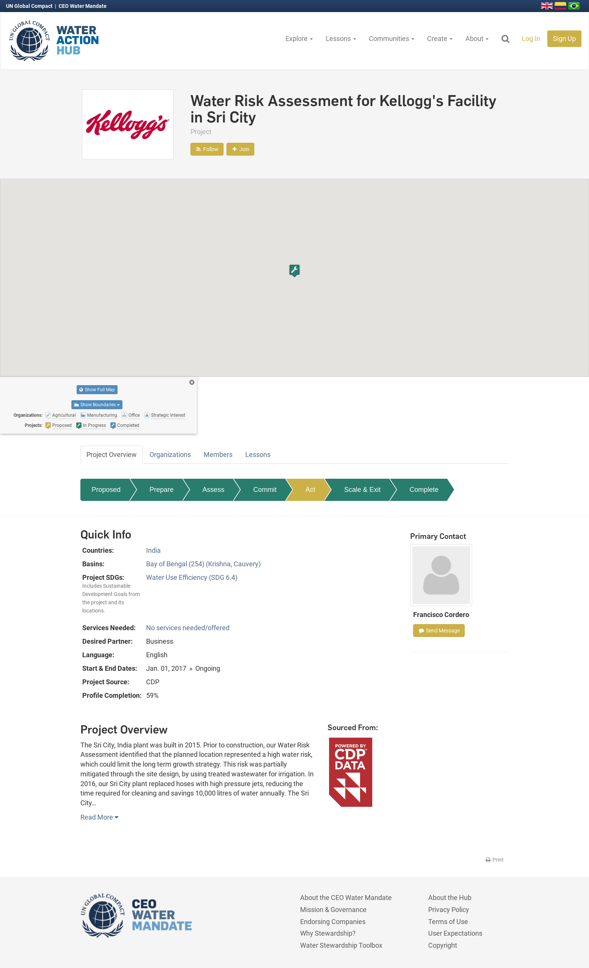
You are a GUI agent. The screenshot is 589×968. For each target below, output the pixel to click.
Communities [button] (391, 38)
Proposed (106, 489)
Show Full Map (97, 389)
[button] (294, 271)
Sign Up (564, 38)
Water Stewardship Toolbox (341, 945)
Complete (423, 489)
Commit (264, 489)
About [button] (477, 38)
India (153, 550)
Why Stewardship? (328, 933)
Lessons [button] (341, 38)
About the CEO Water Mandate (346, 897)
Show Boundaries (97, 404)
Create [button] (440, 38)
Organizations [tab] (170, 454)
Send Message (439, 631)
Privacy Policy (448, 910)
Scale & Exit (362, 489)
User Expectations (455, 933)
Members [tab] (218, 454)
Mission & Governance (333, 910)
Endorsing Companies (332, 922)
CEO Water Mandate (83, 6)
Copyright (442, 945)
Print (494, 860)
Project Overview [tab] (111, 454)
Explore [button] (299, 38)
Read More (99, 817)
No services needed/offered (188, 628)
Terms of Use (448, 922)
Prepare (162, 489)
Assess (213, 489)
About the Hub (449, 897)
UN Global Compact (30, 6)
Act (310, 489)
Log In (531, 38)
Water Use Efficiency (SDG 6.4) (191, 577)
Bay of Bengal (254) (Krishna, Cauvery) (203, 564)
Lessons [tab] (257, 454)
